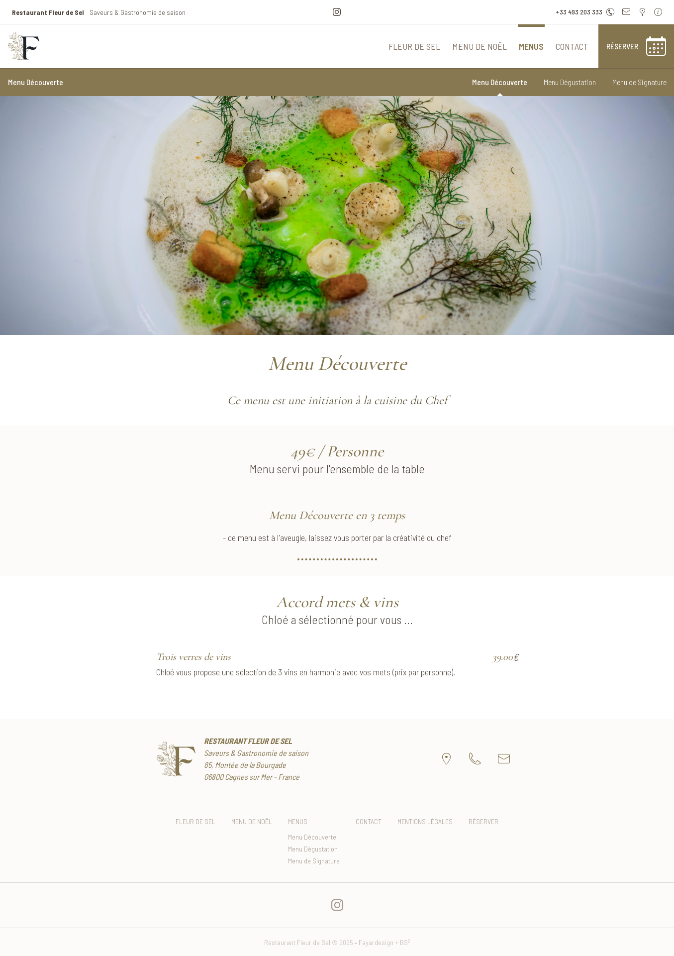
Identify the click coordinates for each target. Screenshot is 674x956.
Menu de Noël (479, 46)
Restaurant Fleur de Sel (297, 942)
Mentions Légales (425, 821)
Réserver (483, 821)
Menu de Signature (639, 82)
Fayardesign (376, 942)
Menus (531, 46)
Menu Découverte (499, 82)
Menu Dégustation (570, 82)
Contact (572, 46)
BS (405, 942)
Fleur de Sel (414, 46)
